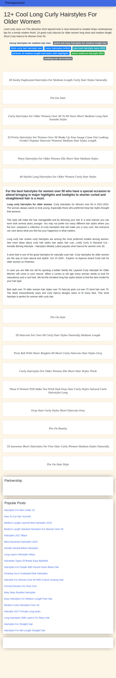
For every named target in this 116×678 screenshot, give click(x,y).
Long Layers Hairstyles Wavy (19, 554)
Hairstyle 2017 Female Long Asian (22, 611)
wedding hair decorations (58, 58)
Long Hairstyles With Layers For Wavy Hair (27, 617)
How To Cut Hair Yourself (17, 516)
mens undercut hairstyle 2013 (88, 53)
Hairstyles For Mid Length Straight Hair (24, 630)
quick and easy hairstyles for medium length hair (80, 43)
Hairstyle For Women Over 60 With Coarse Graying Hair (34, 579)
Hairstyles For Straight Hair (18, 624)
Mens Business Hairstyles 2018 (20, 541)
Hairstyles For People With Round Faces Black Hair (31, 567)
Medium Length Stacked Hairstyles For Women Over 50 (33, 529)
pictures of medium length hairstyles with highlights (40, 53)
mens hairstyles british (57, 48)
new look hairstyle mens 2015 (89, 48)
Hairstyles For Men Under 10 (19, 510)
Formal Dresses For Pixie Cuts (20, 586)
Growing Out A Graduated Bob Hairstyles (25, 573)
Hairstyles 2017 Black (15, 535)
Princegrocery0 (15, 2)
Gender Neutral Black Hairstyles (21, 548)
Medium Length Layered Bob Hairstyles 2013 (28, 522)
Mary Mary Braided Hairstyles (20, 592)
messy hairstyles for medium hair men (30, 43)
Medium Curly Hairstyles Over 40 (21, 605)
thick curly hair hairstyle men (26, 48)
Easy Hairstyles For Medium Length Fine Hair (28, 598)
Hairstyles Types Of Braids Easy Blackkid (26, 560)
